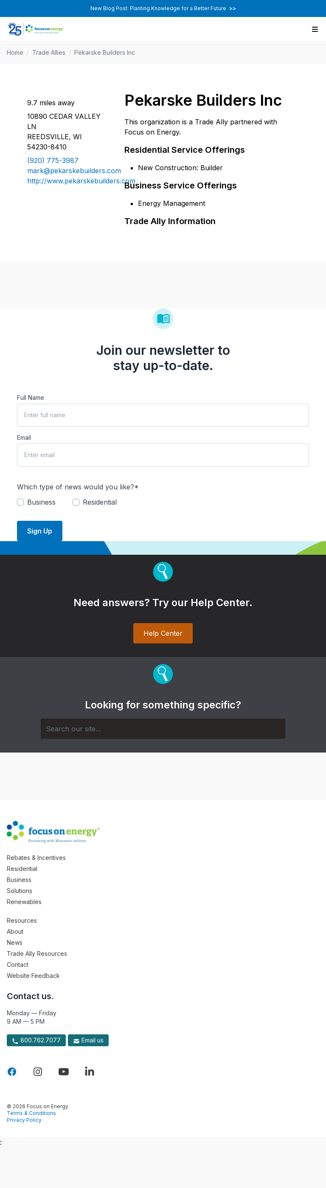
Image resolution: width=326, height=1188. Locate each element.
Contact (17, 964)
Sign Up (39, 531)
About (15, 931)
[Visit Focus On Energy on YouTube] (64, 1072)
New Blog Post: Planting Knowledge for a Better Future (163, 8)
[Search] (163, 729)
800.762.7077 (36, 1040)
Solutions (19, 890)
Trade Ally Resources (37, 953)
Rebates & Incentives (36, 857)
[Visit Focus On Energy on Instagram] (38, 1072)
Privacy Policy (24, 1120)
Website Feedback (33, 975)
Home (15, 52)
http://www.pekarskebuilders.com (65, 181)
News (14, 942)
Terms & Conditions (31, 1113)
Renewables (24, 901)
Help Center (163, 633)
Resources (22, 920)
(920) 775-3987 (53, 160)
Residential (22, 868)
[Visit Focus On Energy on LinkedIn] (89, 1072)
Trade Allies (48, 52)
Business (19, 879)
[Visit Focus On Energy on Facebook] (12, 1072)
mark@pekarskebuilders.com (65, 170)
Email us (88, 1040)
